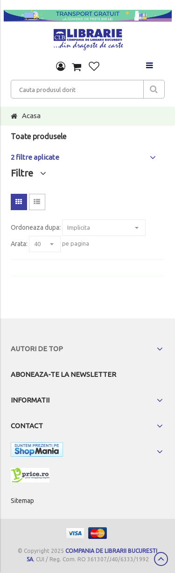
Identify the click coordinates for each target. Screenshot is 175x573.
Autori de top (37, 349)
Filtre (28, 173)
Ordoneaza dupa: (36, 227)
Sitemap (22, 500)
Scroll (161, 559)
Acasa (31, 116)
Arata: (19, 244)
